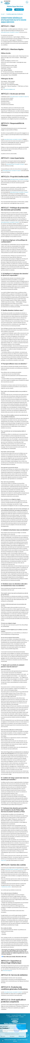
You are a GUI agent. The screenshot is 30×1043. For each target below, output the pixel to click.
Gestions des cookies (13, 1016)
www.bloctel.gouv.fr (7, 970)
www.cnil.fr (3, 860)
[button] (2, 1040)
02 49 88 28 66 (22, 1030)
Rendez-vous (19, 9)
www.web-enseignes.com (9, 89)
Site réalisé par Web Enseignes (9, 1039)
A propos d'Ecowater (16, 1015)
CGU (24, 1015)
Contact (22, 1016)
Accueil (8, 1015)
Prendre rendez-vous (9, 1030)
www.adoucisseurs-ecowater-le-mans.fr (10, 32)
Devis (9, 9)
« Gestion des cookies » (6, 886)
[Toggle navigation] (2, 2)
